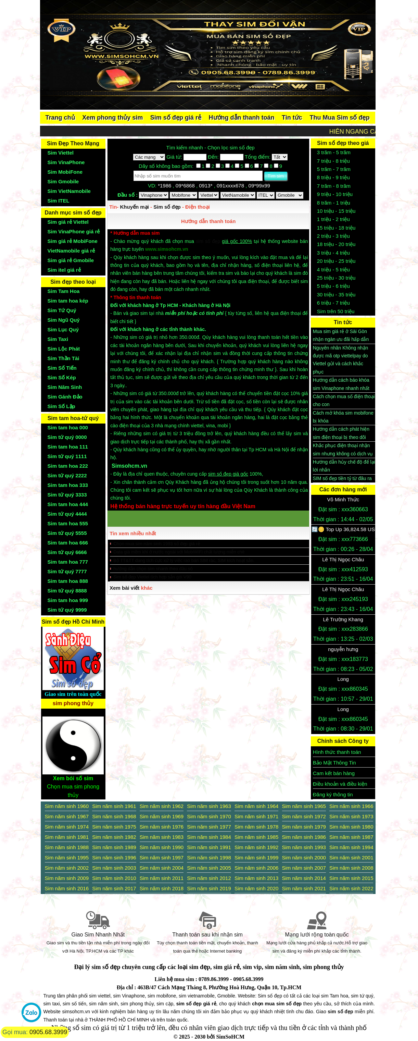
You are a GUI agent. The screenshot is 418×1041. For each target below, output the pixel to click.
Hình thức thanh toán (337, 752)
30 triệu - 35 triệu (336, 294)
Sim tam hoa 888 (68, 581)
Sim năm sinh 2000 (304, 857)
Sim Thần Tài (63, 358)
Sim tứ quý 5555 (67, 533)
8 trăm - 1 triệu (333, 203)
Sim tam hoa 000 (68, 427)
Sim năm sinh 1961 (114, 806)
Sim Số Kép (62, 377)
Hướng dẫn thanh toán (242, 117)
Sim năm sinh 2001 (351, 857)
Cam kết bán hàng (334, 773)
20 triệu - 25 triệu (336, 261)
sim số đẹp (208, 241)
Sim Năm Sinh (65, 387)
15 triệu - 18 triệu (336, 228)
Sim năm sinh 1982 (114, 837)
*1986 (165, 185)
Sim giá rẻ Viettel (68, 222)
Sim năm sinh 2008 (351, 868)
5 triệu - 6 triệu (333, 286)
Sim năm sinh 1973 (351, 816)
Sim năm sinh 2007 (304, 868)
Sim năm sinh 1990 (161, 847)
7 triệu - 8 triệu (333, 161)
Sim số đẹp (167, 207)
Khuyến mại (134, 207)
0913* (206, 185)
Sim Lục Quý (63, 329)
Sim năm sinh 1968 (114, 816)
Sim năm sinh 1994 (351, 847)
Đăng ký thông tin (333, 794)
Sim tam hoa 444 (68, 504)
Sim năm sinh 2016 (67, 888)
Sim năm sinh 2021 (304, 888)
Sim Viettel (61, 153)
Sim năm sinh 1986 (304, 837)
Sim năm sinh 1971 (256, 816)
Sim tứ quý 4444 (67, 514)
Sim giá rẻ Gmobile (71, 260)
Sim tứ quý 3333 (67, 495)
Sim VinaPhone (66, 162)
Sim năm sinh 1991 (209, 847)
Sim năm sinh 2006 (256, 868)
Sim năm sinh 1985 (256, 837)
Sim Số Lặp (61, 406)
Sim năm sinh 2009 (67, 878)
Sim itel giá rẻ (64, 270)
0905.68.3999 (48, 1032)
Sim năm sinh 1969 (161, 816)
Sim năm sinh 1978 (256, 827)
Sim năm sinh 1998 (209, 857)
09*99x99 (260, 185)
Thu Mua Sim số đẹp (339, 117)
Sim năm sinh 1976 (161, 827)
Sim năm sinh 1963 (209, 806)
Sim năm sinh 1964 (256, 806)
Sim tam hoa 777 (68, 562)
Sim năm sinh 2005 (209, 868)
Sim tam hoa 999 (68, 600)
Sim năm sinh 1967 (67, 816)
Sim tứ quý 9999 (67, 610)
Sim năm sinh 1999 (256, 857)
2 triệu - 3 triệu (333, 236)
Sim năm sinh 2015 (351, 878)
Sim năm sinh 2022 (351, 888)
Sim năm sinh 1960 (67, 806)
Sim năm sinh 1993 (304, 847)
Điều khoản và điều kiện (340, 784)
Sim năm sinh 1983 (161, 837)
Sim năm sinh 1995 (67, 857)
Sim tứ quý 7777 (67, 571)
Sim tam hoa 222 (68, 466)
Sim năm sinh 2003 (114, 868)
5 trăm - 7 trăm (334, 169)
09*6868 (186, 185)
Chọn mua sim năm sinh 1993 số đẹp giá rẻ (156, 543)
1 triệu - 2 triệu (333, 219)
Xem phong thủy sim (112, 117)
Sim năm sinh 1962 (161, 806)
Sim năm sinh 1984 (209, 837)
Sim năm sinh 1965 (304, 806)
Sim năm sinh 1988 (67, 847)
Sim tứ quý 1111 (67, 456)
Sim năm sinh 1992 (256, 847)
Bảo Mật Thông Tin (334, 763)
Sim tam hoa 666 (68, 543)
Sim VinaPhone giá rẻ (74, 231)
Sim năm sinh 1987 (351, 837)
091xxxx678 (231, 185)
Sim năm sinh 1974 (67, 827)
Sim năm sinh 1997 (161, 857)
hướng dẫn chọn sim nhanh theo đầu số (153, 568)
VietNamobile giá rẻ (71, 251)
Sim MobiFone (65, 172)
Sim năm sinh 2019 (209, 888)
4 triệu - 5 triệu (333, 269)
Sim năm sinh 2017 (114, 888)
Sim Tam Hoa (64, 291)
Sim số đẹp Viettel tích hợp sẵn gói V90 (152, 576)
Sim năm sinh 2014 (304, 878)
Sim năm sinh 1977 (209, 827)
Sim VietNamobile (69, 191)
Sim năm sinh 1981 (67, 837)
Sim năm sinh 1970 (209, 816)
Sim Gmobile (63, 181)
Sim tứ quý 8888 (67, 590)
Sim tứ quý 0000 (67, 437)
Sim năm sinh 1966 (351, 806)
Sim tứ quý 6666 (67, 552)
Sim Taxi (58, 339)
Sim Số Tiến (62, 368)
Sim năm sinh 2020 (256, 888)
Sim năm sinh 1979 (304, 827)
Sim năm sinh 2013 (256, 878)
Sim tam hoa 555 (68, 523)
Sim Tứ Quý (62, 310)
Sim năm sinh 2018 (161, 888)
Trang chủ (60, 117)
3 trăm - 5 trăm (334, 152)
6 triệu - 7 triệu (333, 303)
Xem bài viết (124, 588)
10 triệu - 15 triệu (336, 211)
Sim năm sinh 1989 (114, 847)
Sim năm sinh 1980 (351, 827)
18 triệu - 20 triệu (336, 244)
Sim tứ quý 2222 (67, 475)
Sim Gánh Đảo (65, 397)
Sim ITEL (58, 201)
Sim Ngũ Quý (64, 320)
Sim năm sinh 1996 (114, 857)
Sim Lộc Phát (64, 349)
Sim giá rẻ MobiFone (73, 241)
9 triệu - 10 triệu (335, 194)
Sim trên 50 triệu (336, 311)
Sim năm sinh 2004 (161, 868)
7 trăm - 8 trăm (334, 186)
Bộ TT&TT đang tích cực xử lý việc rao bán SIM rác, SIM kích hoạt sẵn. (183, 560)
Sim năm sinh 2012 (209, 878)
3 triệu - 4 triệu (333, 253)
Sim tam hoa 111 (68, 447)
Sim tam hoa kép (68, 301)
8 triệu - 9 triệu (333, 177)
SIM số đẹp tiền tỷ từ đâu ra (342, 478)
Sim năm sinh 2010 (114, 878)
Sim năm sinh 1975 (114, 827)
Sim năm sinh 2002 (67, 868)
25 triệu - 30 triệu (336, 278)
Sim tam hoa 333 (68, 485)
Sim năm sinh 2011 (161, 878)
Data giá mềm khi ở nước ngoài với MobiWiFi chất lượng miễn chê (178, 551)
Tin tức (292, 117)
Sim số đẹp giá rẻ (175, 117)
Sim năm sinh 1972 (304, 816)
